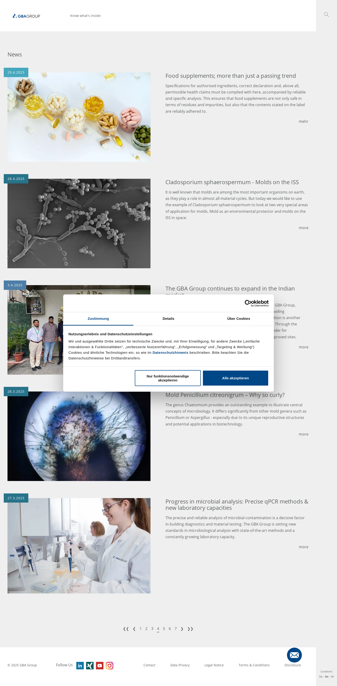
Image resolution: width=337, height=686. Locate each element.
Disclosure (293, 665)
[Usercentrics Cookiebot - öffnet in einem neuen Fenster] (248, 303)
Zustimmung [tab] (98, 319)
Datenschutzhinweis (170, 352)
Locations (326, 671)
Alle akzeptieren (235, 378)
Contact (149, 665)
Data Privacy (180, 665)
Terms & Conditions (254, 665)
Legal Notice (214, 665)
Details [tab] (168, 319)
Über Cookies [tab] (238, 319)
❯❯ (190, 628)
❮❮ (126, 628)
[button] (326, 14)
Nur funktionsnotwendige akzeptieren (168, 378)
